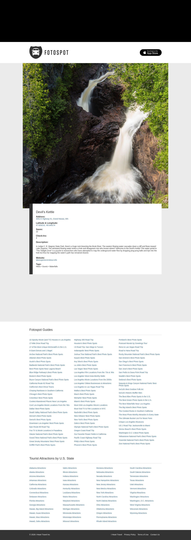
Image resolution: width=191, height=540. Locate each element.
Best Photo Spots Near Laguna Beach (45, 369)
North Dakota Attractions (106, 501)
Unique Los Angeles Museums (131, 422)
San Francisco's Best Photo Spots (133, 365)
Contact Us (155, 535)
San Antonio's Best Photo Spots (132, 358)
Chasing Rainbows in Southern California (46, 391)
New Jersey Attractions (105, 484)
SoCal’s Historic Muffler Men (130, 393)
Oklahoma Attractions (105, 509)
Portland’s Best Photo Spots (130, 340)
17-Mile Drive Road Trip (39, 343)
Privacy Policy (130, 535)
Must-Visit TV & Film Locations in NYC (90, 409)
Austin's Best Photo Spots (40, 361)
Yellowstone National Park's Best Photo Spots (137, 436)
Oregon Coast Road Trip (84, 430)
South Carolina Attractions (140, 468)
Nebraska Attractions (104, 472)
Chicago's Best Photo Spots (40, 394)
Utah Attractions (136, 484)
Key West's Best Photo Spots (86, 361)
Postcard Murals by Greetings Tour (133, 343)
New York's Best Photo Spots (86, 420)
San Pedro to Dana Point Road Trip (133, 372)
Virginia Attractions (137, 493)
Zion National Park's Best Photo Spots (134, 444)
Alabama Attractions (37, 468)
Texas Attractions (137, 480)
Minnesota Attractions (72, 513)
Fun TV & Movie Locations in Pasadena (45, 430)
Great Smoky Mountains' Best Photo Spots (46, 441)
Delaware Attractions (37, 497)
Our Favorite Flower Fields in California (90, 434)
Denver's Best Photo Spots (40, 416)
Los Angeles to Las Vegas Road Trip (89, 387)
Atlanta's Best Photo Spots (40, 358)
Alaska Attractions (36, 472)
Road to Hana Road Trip (129, 351)
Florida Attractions (36, 501)
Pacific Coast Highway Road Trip (87, 438)
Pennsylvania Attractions (106, 517)
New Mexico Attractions (106, 488)
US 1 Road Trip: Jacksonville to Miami (134, 426)
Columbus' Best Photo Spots (41, 398)
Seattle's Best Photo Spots (130, 376)
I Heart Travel (116, 535)
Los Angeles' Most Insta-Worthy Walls (89, 376)
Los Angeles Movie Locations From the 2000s (93, 380)
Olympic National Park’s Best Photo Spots (91, 427)
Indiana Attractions (70, 476)
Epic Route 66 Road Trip (39, 427)
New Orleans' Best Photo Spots (87, 416)
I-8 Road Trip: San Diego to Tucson (88, 347)
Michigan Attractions (71, 509)
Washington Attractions (139, 497)
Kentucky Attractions (71, 488)
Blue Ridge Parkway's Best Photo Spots (45, 372)
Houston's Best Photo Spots (85, 343)
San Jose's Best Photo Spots (131, 369)
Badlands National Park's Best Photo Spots (47, 365)
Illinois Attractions (70, 472)
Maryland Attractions (71, 501)
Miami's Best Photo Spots (84, 401)
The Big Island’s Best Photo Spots (133, 407)
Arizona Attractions (37, 476)
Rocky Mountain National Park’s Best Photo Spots (139, 354)
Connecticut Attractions (38, 493)
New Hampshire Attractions (107, 480)
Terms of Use (143, 535)
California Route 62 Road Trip (41, 383)
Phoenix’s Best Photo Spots (85, 445)
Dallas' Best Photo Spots (39, 409)
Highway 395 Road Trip (83, 340)
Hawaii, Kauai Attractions (39, 513)
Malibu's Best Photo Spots (85, 391)
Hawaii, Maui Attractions (39, 517)
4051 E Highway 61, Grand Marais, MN (52, 219)
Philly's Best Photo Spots (84, 441)
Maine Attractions (70, 497)
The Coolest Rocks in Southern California (136, 411)
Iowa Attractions (69, 480)
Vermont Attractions (138, 488)
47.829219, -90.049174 (45, 225)
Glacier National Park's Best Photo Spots (46, 434)
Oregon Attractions (104, 513)
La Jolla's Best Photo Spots (85, 365)
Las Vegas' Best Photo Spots (86, 369)
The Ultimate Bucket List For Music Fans (135, 418)
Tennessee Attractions (139, 476)
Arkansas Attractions (37, 480)
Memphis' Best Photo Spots (85, 398)
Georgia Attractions (37, 505)
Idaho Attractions (70, 468)
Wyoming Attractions (138, 513)
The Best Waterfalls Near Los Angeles (134, 404)
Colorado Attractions (37, 488)
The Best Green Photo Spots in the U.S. (135, 400)
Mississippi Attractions (72, 517)
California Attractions (37, 484)
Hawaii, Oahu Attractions (39, 521)
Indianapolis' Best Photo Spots (86, 351)
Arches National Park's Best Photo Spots (46, 354)
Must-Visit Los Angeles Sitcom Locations (90, 405)
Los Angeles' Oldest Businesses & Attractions (92, 383)
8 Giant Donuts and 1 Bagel (40, 351)
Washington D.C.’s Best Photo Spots (134, 433)
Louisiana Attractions (71, 493)
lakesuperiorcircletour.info (46, 260)
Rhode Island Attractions (106, 521)
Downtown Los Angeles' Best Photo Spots (46, 423)
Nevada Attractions (104, 476)
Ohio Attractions (103, 505)
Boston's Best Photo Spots (40, 376)
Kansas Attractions (70, 484)
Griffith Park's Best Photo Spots (42, 445)
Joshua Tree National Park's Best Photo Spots (93, 354)
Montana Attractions (104, 468)
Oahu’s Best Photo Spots (84, 423)
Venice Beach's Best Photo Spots (132, 429)
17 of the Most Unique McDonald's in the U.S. (48, 347)
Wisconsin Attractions (139, 509)
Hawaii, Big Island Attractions (41, 509)
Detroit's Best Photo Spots (40, 420)
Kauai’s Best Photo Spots (84, 358)
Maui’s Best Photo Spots (84, 394)
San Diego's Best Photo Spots (131, 361)
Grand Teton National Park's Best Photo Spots (48, 438)
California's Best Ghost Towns (41, 387)
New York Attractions (104, 493)
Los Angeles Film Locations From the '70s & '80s (94, 372)
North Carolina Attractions (107, 497)
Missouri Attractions (71, 521)
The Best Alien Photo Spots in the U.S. (135, 396)
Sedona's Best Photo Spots (130, 380)
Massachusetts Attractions (74, 505)
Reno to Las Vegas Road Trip (131, 347)
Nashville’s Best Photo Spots (86, 412)
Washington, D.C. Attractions (142, 501)
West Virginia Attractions (140, 505)
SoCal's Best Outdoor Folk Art (131, 389)
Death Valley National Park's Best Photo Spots (48, 412)
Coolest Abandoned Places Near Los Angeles (48, 401)
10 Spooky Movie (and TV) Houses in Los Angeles (50, 340)
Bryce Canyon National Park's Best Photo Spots (49, 380)
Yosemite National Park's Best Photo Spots (136, 440)
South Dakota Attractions (140, 472)
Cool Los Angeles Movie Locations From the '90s (49, 405)
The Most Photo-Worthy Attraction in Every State (139, 415)
